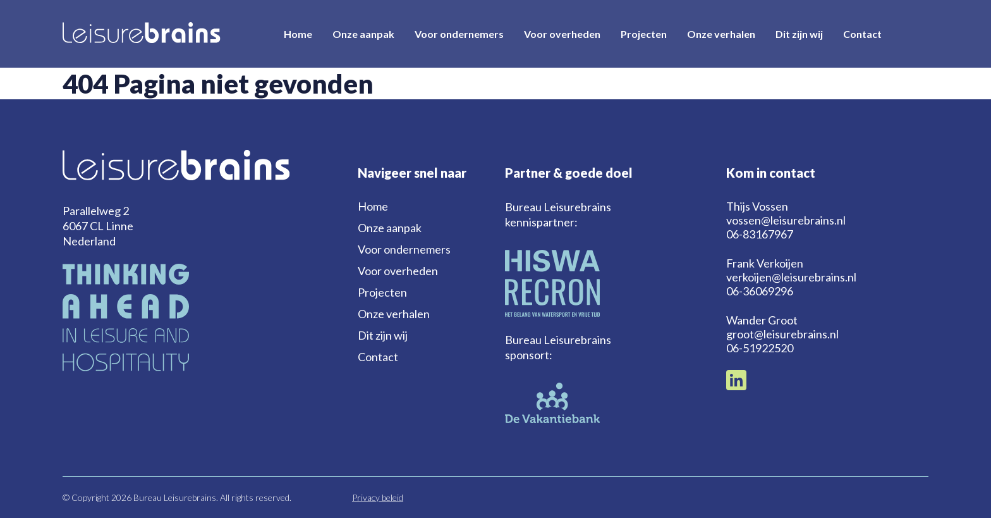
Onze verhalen (721, 34)
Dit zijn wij (799, 34)
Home (298, 34)
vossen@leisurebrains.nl (786, 220)
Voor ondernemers (459, 34)
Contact (862, 34)
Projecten (644, 34)
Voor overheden (562, 34)
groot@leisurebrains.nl (782, 334)
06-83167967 (759, 234)
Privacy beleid (377, 497)
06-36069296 (759, 291)
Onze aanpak (363, 34)
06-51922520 (759, 348)
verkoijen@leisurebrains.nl (791, 277)
